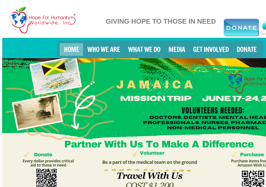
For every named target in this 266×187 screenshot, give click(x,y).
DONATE (247, 49)
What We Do (144, 49)
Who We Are (103, 49)
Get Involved (211, 49)
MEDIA (176, 49)
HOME (71, 49)
